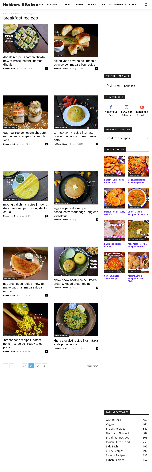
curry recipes (134, 175)
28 (46, 144)
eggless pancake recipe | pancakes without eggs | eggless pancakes (76, 211)
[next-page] (44, 365)
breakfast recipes (18, 13)
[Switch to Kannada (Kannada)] (130, 85)
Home (5, 13)
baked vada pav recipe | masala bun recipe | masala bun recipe (75, 62)
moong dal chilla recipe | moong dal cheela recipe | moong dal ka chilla (25, 208)
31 (38, 366)
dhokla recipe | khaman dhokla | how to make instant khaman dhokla (24, 60)
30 (46, 351)
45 (97, 69)
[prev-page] (5, 365)
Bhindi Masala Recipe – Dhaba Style (138, 213)
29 (24, 366)
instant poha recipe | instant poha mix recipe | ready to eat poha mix (23, 343)
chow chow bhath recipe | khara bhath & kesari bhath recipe (75, 282)
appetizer (58, 56)
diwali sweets (110, 175)
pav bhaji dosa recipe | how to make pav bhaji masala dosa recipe (23, 287)
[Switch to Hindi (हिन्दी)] (114, 85)
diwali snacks (134, 271)
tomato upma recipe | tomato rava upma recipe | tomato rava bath (75, 136)
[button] (145, 4)
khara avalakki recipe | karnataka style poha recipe (76, 342)
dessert (108, 207)
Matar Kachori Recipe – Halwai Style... (135, 278)
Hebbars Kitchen (10, 68)
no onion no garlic (137, 239)
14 (46, 295)
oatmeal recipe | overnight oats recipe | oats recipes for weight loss (24, 136)
